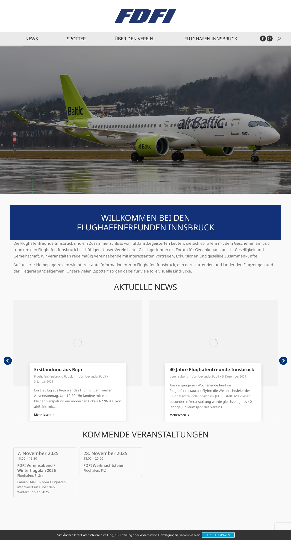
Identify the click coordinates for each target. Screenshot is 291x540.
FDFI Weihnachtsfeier (103, 465)
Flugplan (69, 376)
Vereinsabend (179, 376)
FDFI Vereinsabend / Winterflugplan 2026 (36, 468)
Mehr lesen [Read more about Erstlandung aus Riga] (44, 415)
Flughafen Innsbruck (48, 376)
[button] (8, 361)
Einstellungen (218, 535)
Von (92, 376)
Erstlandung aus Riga (58, 369)
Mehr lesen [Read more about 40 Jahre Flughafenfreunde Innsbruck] (180, 415)
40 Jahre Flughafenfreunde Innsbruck (212, 369)
